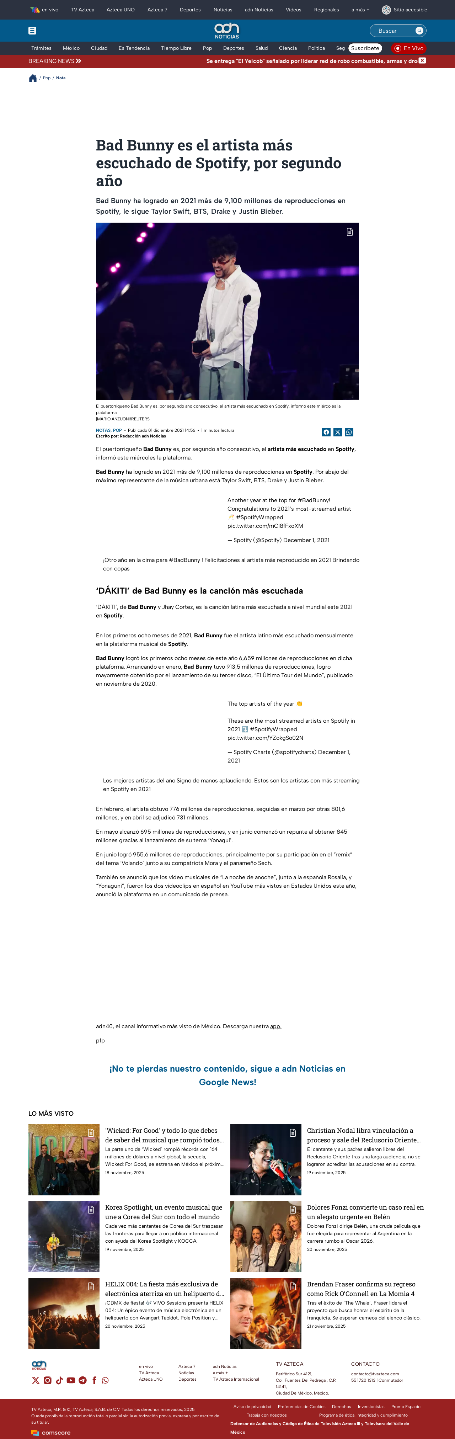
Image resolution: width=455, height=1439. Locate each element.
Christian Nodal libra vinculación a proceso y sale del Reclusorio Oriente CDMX (362, 1135)
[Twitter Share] (337, 432)
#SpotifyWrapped (259, 517)
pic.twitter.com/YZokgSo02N (265, 737)
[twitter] (35, 1382)
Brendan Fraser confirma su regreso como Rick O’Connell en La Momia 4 (361, 1289)
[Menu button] (56, 30)
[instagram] (47, 1382)
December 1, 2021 (306, 540)
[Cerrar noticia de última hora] (422, 61)
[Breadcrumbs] (35, 78)
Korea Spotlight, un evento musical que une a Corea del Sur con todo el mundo (163, 1212)
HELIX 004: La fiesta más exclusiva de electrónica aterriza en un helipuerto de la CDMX (164, 1289)
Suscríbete (365, 48)
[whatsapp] (105, 1382)
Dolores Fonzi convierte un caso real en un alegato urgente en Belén (365, 1212)
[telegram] (82, 1382)
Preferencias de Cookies (302, 1406)
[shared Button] (349, 432)
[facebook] (94, 1382)
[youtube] (70, 1382)
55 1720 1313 (363, 1380)
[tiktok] (59, 1382)
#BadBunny (313, 500)
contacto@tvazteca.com (375, 1373)
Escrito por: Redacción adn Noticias (131, 436)
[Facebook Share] (326, 432)
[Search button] (419, 30)
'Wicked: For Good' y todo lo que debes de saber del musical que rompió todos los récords (162, 1135)
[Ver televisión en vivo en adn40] (409, 48)
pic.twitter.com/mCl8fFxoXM (265, 525)
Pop (117, 430)
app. (276, 1026)
